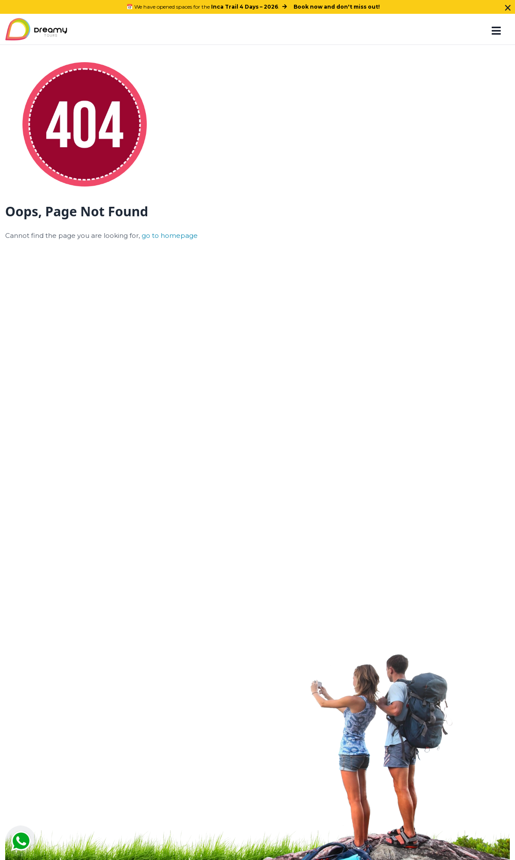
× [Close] (508, 8)
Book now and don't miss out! (337, 6)
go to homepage (170, 235)
